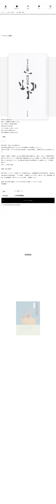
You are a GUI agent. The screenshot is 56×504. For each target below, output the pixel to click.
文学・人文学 (10, 12)
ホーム (3, 12)
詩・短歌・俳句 (20, 12)
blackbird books (7, 2)
